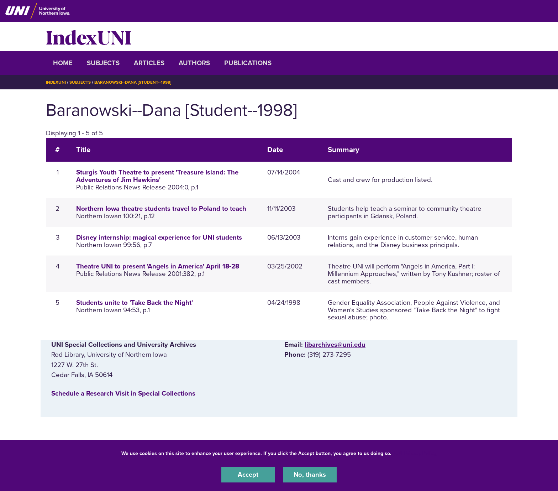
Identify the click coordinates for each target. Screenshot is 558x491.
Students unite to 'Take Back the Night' (134, 302)
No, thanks (310, 475)
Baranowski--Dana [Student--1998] (134, 82)
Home (63, 63)
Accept (248, 475)
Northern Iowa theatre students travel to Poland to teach (161, 209)
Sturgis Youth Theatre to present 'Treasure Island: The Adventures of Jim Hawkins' (157, 176)
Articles (149, 63)
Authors (194, 63)
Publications (248, 63)
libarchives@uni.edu (335, 345)
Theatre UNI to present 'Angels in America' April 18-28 (157, 266)
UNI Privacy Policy (415, 453)
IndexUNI (88, 36)
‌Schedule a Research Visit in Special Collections (123, 393)
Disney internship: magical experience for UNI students (159, 237)
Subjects (103, 63)
